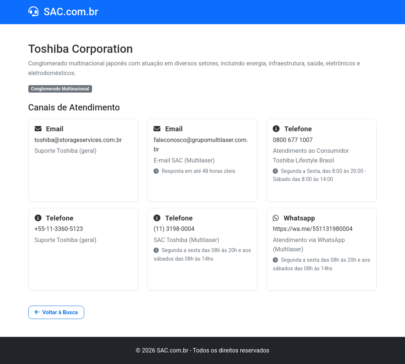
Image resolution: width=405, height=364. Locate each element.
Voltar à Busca (56, 312)
